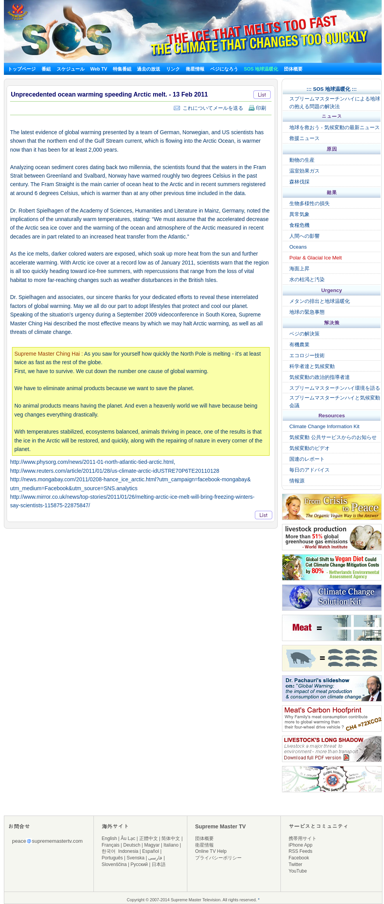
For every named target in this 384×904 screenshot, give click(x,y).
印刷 (257, 108)
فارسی (155, 858)
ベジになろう (224, 69)
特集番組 (122, 69)
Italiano (170, 845)
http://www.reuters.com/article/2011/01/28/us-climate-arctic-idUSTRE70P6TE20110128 (114, 471)
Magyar (152, 845)
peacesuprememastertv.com (47, 841)
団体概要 (293, 69)
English (109, 838)
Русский (139, 864)
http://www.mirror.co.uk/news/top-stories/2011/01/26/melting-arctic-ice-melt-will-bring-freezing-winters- (132, 497)
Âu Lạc (128, 838)
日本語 (159, 864)
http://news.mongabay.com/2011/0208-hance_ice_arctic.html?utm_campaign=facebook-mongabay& (130, 479)
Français (110, 845)
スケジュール (71, 69)
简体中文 (170, 838)
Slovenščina (114, 864)
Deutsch (131, 845)
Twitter (295, 864)
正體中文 (148, 838)
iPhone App (300, 845)
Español (150, 851)
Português (112, 858)
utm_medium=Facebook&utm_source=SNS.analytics (73, 488)
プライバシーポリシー (218, 858)
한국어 (109, 851)
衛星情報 (195, 69)
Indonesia (128, 851)
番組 (46, 69)
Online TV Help (211, 851)
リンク (173, 69)
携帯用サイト (303, 838)
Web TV (99, 69)
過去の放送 (148, 69)
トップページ (22, 69)
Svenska (136, 858)
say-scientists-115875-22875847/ (50, 505)
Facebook (299, 858)
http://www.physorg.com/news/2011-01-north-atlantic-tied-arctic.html (92, 462)
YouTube (298, 871)
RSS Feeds (300, 851)
